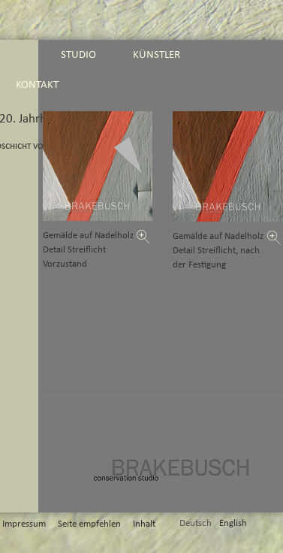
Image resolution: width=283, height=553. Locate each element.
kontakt (37, 84)
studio (78, 54)
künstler (156, 54)
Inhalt (144, 524)
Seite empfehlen (89, 524)
